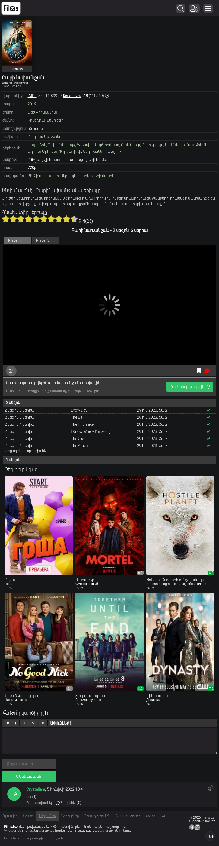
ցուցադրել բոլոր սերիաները (27, 451)
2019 (32, 104)
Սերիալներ (47, 816)
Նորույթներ (70, 816)
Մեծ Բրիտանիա (42, 112)
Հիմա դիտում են (97, 816)
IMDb (32, 96)
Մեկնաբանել (29, 776)
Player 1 (15, 240)
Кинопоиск (72, 96)
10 (74, 219)
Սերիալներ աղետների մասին (87, 176)
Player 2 (43, 240)
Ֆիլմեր (28, 816)
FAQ (163, 816)
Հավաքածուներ (128, 816)
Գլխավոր (10, 816)
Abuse (150, 816)
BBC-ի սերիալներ (43, 176)
